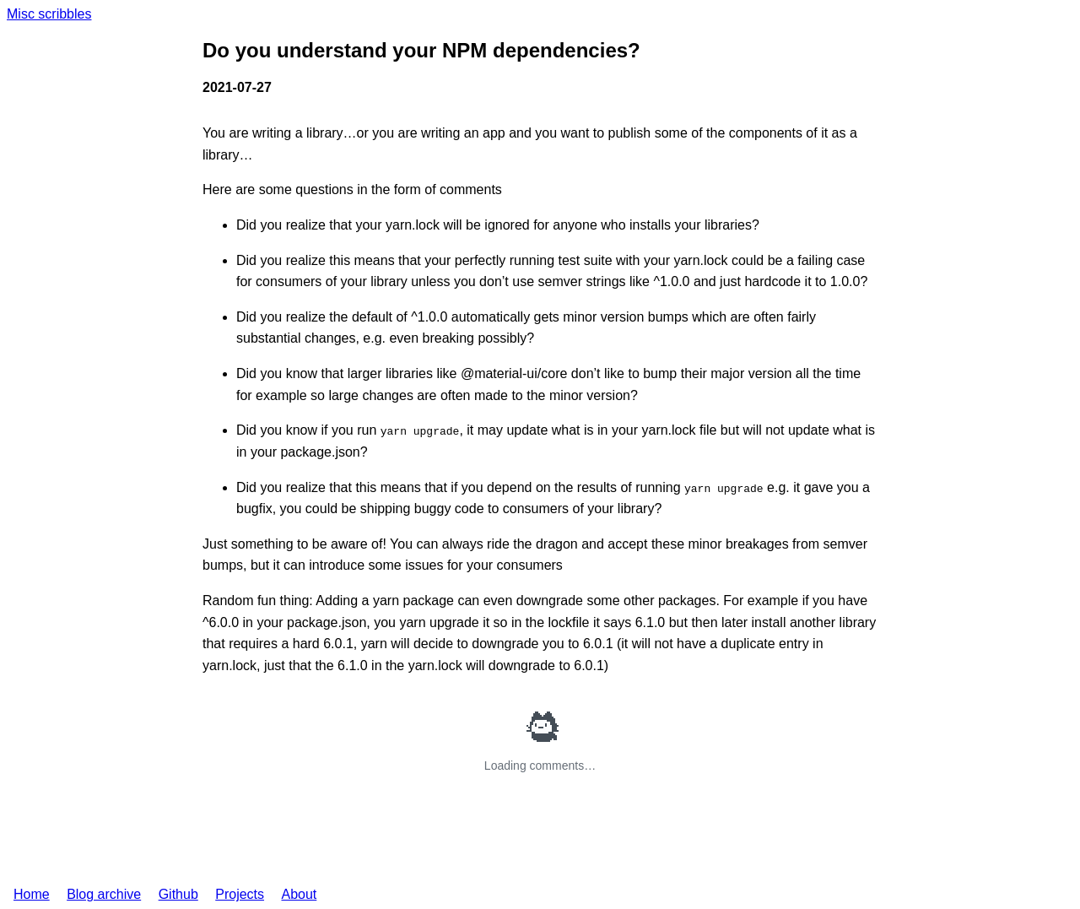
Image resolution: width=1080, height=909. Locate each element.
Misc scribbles (49, 14)
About (298, 894)
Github (178, 894)
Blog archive (104, 894)
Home (32, 894)
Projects (239, 894)
